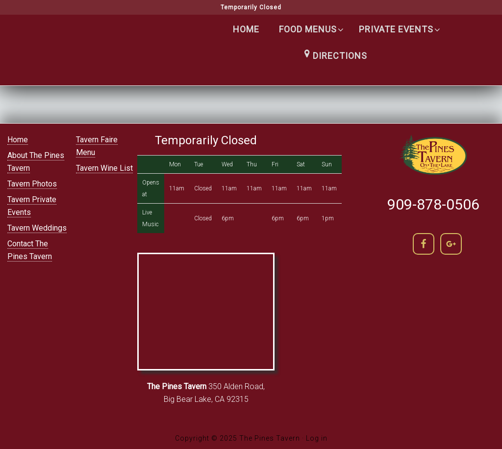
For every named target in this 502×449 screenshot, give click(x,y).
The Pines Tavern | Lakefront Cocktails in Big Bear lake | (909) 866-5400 (94, 49)
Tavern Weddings (37, 228)
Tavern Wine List (104, 168)
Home (17, 139)
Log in (316, 438)
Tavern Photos (32, 183)
